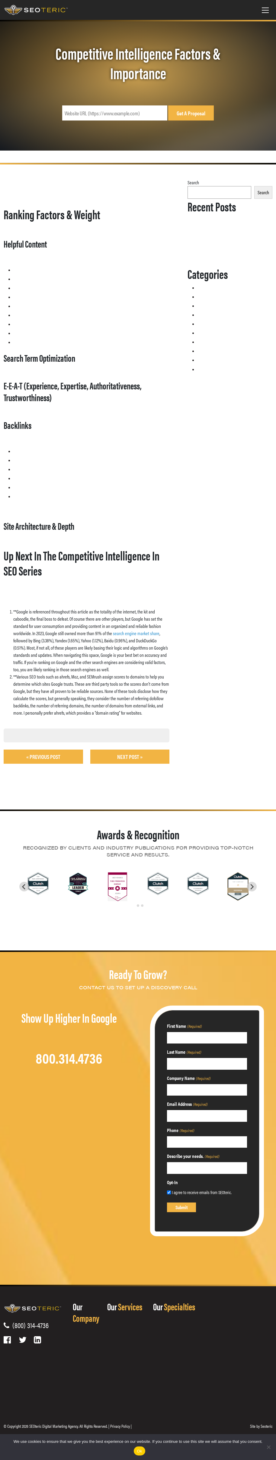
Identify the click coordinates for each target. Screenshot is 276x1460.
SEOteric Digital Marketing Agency (53, 1426)
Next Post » (130, 756)
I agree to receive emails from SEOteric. (202, 1192)
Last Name (184, 1051)
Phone (180, 1130)
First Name (184, 1025)
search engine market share (136, 633)
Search (193, 182)
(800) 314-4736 (29, 1325)
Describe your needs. (193, 1156)
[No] (268, 1447)
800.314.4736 (69, 1057)
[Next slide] (252, 886)
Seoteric (266, 1426)
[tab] (133, 905)
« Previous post (43, 756)
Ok (139, 1451)
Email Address (187, 1103)
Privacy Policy (120, 1426)
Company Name (188, 1078)
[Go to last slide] (24, 886)
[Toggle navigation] (265, 10)
